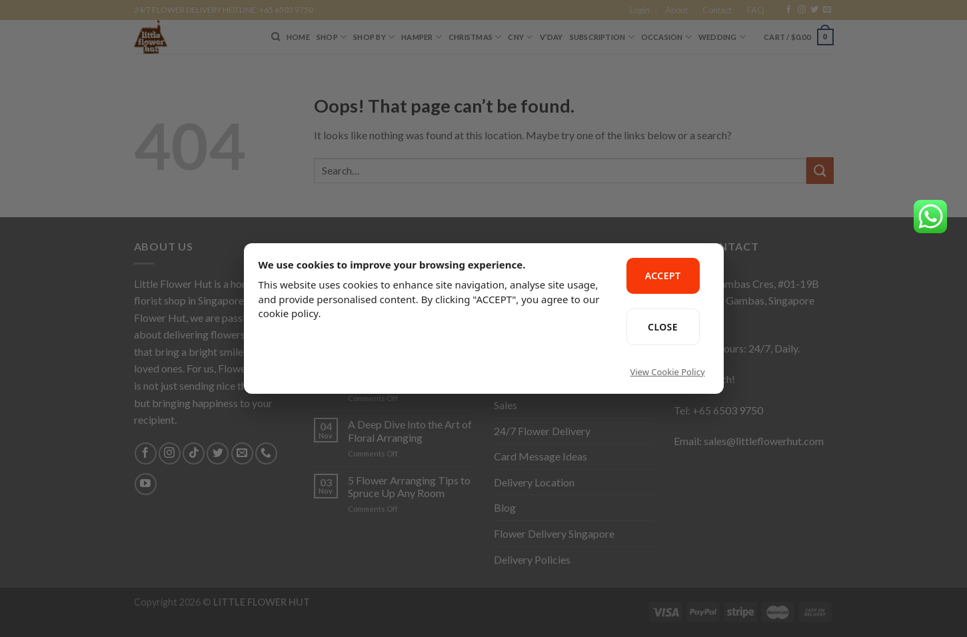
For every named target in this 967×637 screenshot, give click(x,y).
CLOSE (663, 326)
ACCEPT (663, 275)
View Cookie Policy (667, 372)
